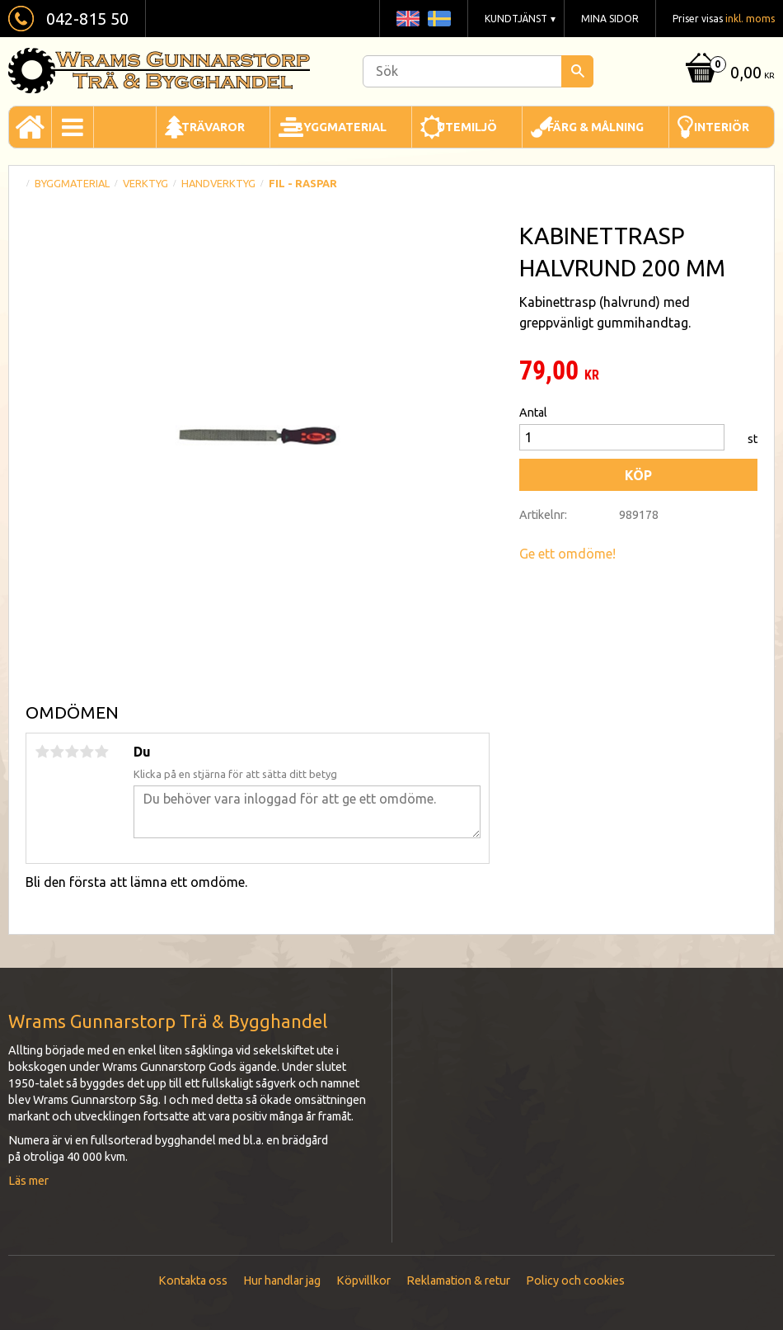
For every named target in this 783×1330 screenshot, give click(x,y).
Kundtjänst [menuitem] (516, 18)
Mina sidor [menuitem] (610, 18)
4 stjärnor (86, 751)
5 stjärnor (101, 751)
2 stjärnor (56, 751)
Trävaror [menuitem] (213, 127)
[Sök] (577, 71)
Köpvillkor (363, 1280)
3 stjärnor (71, 751)
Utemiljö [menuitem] (467, 127)
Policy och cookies (575, 1280)
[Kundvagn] (728, 73)
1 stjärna (42, 751)
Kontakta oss (192, 1280)
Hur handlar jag (282, 1280)
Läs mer (28, 1180)
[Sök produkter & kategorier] (478, 71)
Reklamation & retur (458, 1280)
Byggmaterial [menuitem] (341, 127)
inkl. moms (750, 18)
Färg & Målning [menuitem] (595, 127)
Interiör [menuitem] (721, 127)
